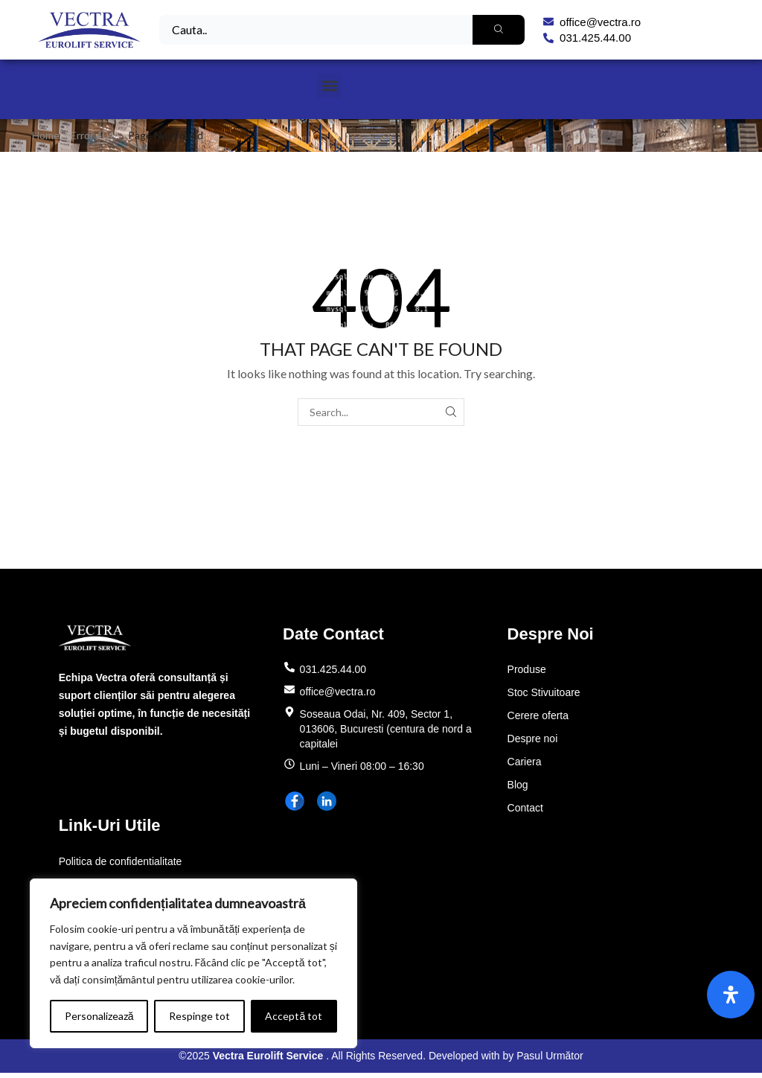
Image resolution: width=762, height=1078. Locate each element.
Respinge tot (199, 1016)
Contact (525, 808)
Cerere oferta (538, 715)
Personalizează (99, 1016)
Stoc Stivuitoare (544, 692)
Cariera (525, 762)
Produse (527, 669)
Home (46, 135)
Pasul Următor (549, 1056)
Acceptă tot (293, 1016)
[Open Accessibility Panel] (731, 994)
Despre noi (533, 738)
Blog (518, 785)
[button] (329, 86)
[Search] (499, 30)
